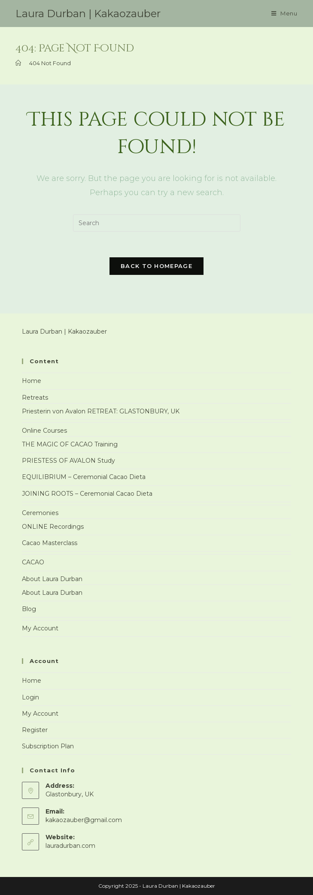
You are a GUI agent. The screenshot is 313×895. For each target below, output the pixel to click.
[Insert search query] (156, 223)
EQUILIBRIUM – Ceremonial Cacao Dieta (84, 477)
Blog (29, 609)
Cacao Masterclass (49, 543)
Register (35, 730)
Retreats (35, 397)
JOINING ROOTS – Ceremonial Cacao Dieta (87, 493)
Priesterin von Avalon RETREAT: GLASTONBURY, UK (100, 411)
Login (30, 697)
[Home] (18, 63)
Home (31, 381)
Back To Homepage (156, 265)
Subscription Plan (48, 746)
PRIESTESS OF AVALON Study (68, 460)
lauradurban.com (70, 846)
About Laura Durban (52, 579)
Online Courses (44, 430)
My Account (40, 628)
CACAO (33, 562)
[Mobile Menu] (284, 13)
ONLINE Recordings (53, 526)
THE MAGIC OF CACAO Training (70, 444)
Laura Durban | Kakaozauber (88, 13)
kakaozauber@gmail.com (84, 820)
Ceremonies (40, 513)
